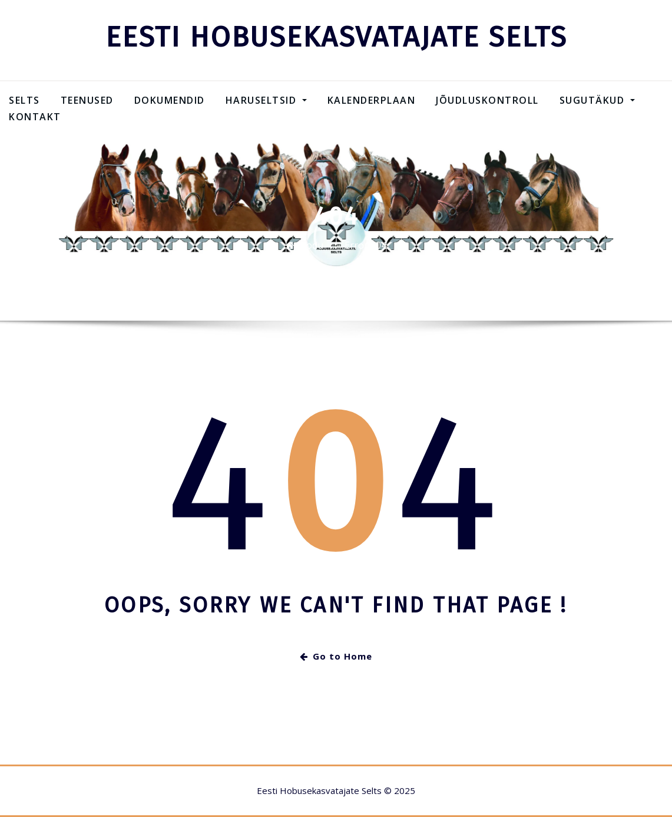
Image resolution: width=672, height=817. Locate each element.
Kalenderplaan (371, 100)
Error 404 (365, 245)
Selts (24, 100)
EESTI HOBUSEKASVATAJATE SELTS (336, 37)
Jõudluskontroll (487, 100)
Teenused (87, 100)
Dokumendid (169, 100)
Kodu (311, 245)
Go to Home (336, 656)
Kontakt (35, 116)
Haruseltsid (266, 100)
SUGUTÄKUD (597, 100)
